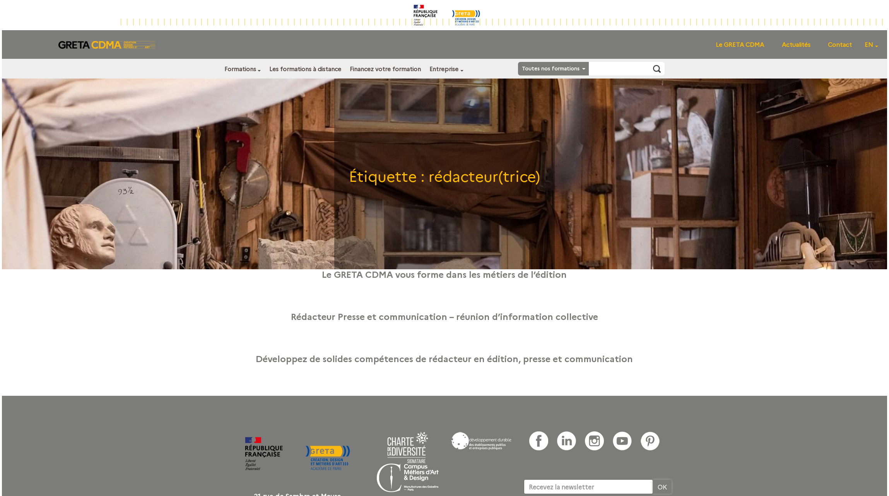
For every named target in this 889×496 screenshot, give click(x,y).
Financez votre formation (385, 69)
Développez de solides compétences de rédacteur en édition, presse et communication (444, 358)
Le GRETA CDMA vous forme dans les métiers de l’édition (444, 274)
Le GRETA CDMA (740, 44)
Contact (840, 44)
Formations (240, 69)
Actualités (796, 44)
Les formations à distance (305, 69)
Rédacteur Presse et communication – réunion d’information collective (444, 316)
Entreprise (443, 69)
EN (869, 44)
